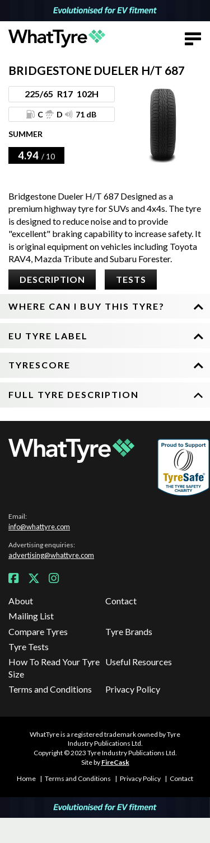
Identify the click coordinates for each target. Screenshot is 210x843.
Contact (121, 600)
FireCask (115, 762)
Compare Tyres (38, 631)
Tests (131, 279)
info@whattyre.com (39, 526)
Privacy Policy (132, 689)
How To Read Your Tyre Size (54, 667)
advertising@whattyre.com (51, 555)
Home (26, 778)
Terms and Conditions (50, 689)
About (20, 600)
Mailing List (31, 615)
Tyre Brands (128, 631)
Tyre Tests (28, 646)
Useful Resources (138, 661)
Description (52, 279)
